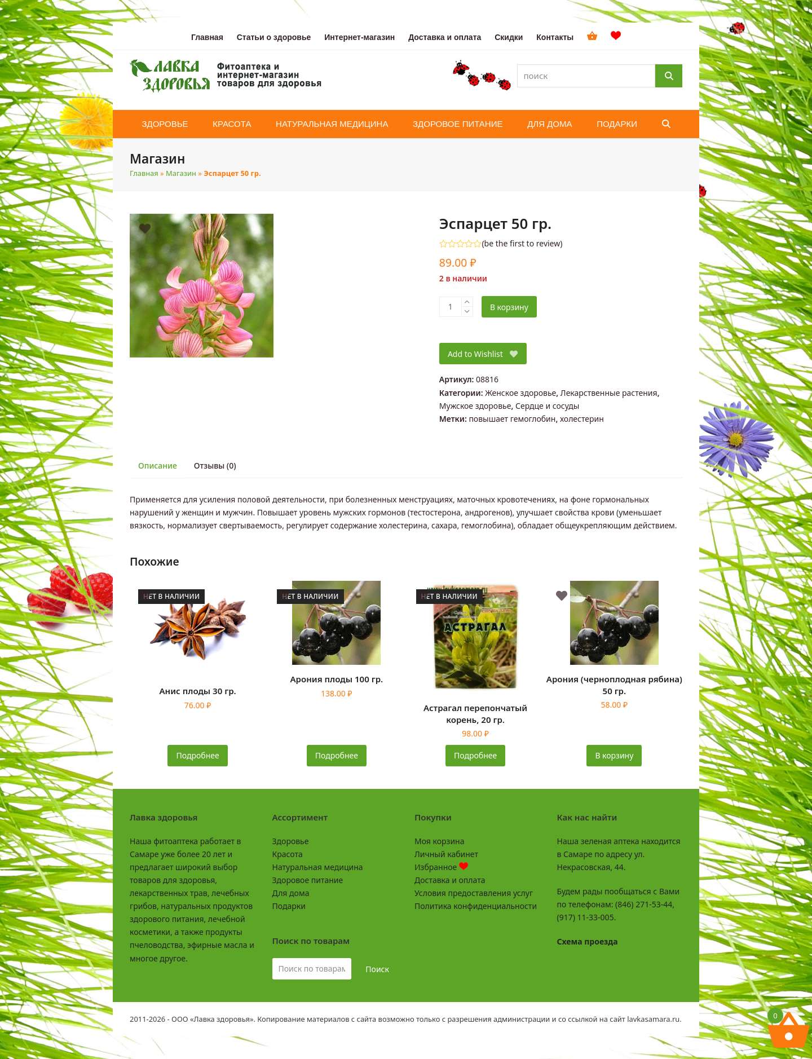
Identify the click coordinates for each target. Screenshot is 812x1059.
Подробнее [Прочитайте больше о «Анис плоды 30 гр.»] (197, 755)
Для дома (291, 893)
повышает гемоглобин (512, 418)
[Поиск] (668, 75)
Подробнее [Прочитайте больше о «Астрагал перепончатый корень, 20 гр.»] (475, 755)
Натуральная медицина (317, 867)
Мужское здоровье (475, 405)
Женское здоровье (520, 392)
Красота (287, 854)
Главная (144, 173)
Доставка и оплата (449, 880)
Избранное (441, 867)
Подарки (289, 906)
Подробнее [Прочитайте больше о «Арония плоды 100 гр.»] (336, 755)
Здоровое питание (307, 880)
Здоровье (290, 841)
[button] (666, 124)
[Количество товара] (450, 307)
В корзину (509, 307)
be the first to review (522, 244)
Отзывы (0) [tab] (215, 465)
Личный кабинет (446, 854)
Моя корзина (439, 841)
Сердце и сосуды (547, 405)
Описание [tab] (157, 465)
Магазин (181, 173)
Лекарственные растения (609, 392)
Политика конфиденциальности (475, 906)
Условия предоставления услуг (473, 893)
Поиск (377, 969)
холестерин (582, 418)
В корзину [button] (614, 755)
